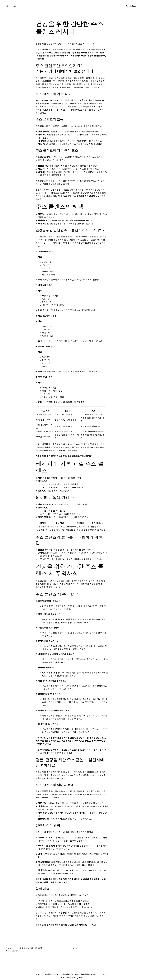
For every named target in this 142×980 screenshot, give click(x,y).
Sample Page (131, 6)
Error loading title (74, 977)
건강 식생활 (11, 6)
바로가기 (39, 974)
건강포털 (93, 974)
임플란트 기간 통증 (70, 974)
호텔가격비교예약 (53, 974)
